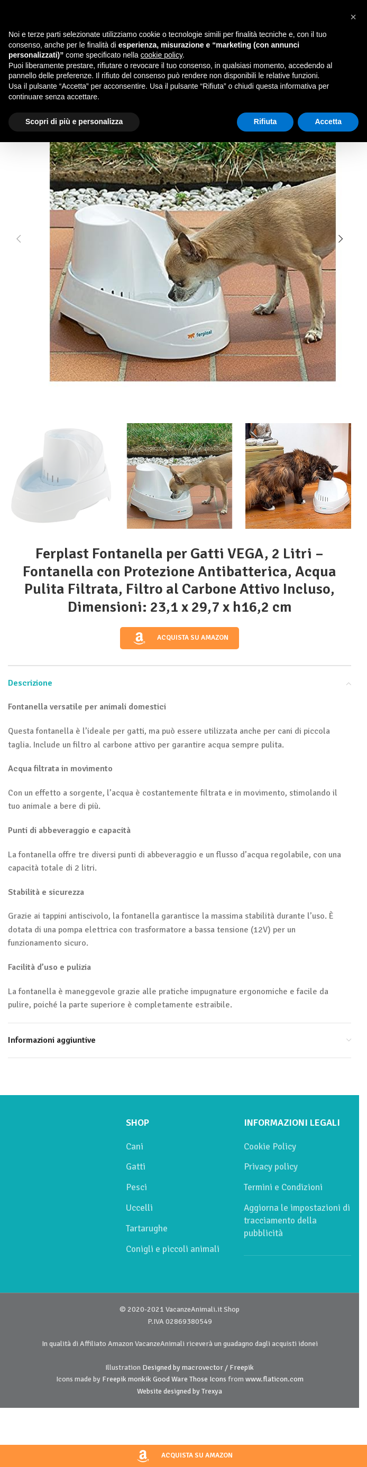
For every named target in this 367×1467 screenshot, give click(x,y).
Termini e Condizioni (283, 1187)
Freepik (114, 1379)
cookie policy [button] (161, 55)
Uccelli (139, 1207)
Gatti (135, 1166)
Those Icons (207, 1379)
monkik (139, 1379)
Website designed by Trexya (179, 1391)
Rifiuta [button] (265, 121)
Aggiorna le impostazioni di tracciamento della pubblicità (297, 1220)
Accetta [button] (328, 121)
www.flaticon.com (274, 1379)
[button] (18, 238)
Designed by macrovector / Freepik (198, 1367)
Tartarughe (147, 1228)
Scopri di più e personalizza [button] (74, 121)
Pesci (136, 1187)
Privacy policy (271, 1166)
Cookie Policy (270, 1146)
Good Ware (170, 1379)
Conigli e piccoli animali (172, 1249)
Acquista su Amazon (180, 638)
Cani (134, 1146)
